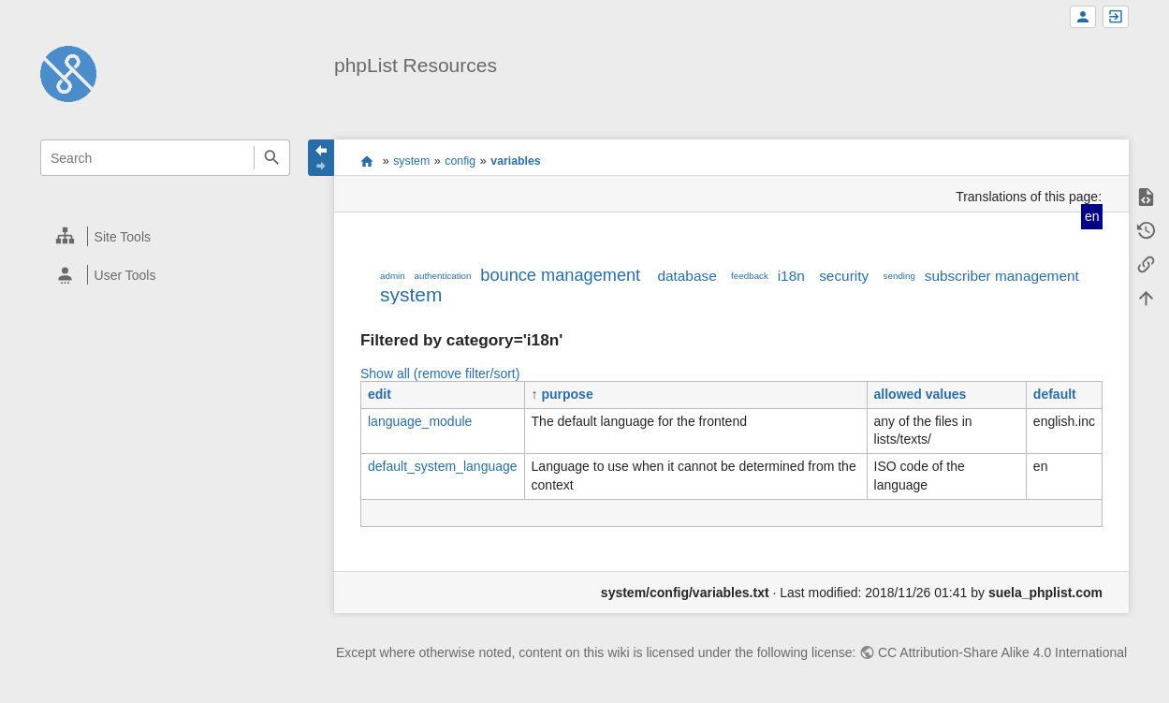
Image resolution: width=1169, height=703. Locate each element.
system (411, 161)
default (1054, 394)
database (686, 276)
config (460, 161)
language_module (420, 421)
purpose (566, 394)
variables (515, 161)
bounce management (560, 275)
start (367, 161)
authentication (442, 276)
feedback (749, 276)
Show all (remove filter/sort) (439, 373)
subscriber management (1002, 276)
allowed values (920, 394)
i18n (791, 276)
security (844, 276)
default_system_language (443, 466)
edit (379, 394)
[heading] (166, 236)
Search (272, 157)
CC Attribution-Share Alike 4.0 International (1002, 652)
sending (899, 276)
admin (392, 276)
